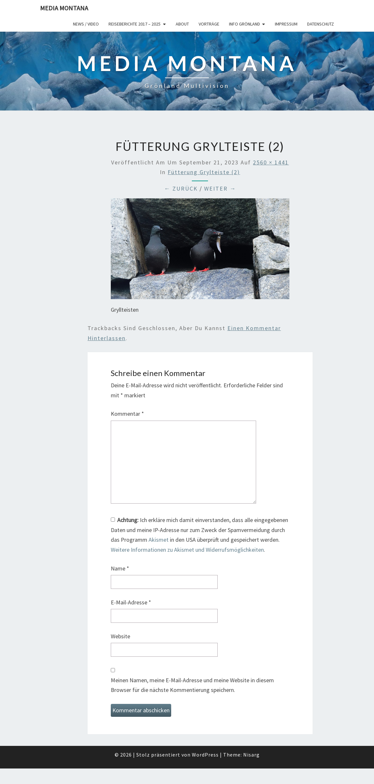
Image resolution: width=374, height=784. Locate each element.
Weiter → (220, 188)
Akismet (159, 539)
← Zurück (181, 188)
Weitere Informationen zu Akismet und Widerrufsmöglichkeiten (187, 549)
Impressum (286, 24)
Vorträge (209, 24)
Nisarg (251, 754)
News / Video (86, 24)
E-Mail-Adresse (131, 602)
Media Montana (64, 8)
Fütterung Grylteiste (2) (204, 172)
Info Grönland (244, 24)
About (182, 24)
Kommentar (127, 413)
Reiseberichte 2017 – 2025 (135, 24)
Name (120, 568)
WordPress (205, 754)
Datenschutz (320, 24)
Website (120, 636)
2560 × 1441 (271, 162)
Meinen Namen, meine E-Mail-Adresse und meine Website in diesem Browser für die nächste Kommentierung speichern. (192, 685)
